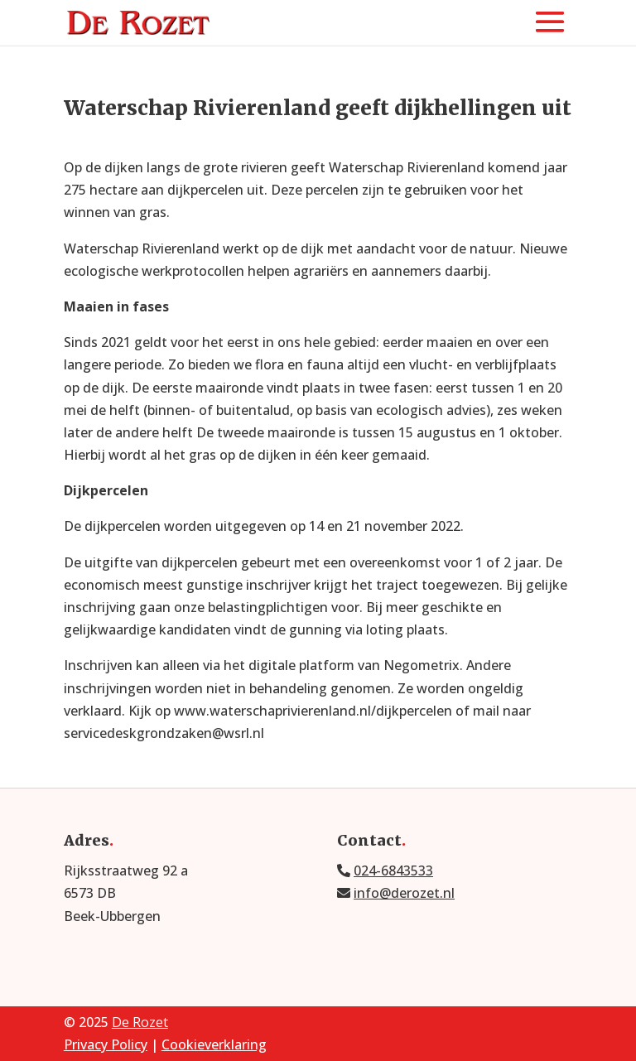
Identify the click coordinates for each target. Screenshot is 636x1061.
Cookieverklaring (214, 1044)
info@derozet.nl (404, 893)
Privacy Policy (105, 1044)
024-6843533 (393, 870)
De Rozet (140, 1022)
